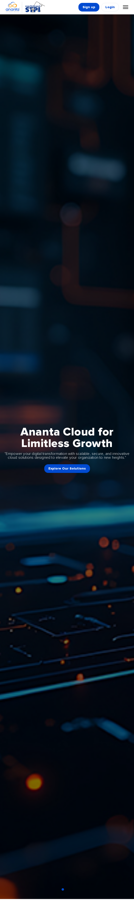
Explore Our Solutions (67, 468)
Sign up (89, 7)
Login (110, 7)
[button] (63, 889)
